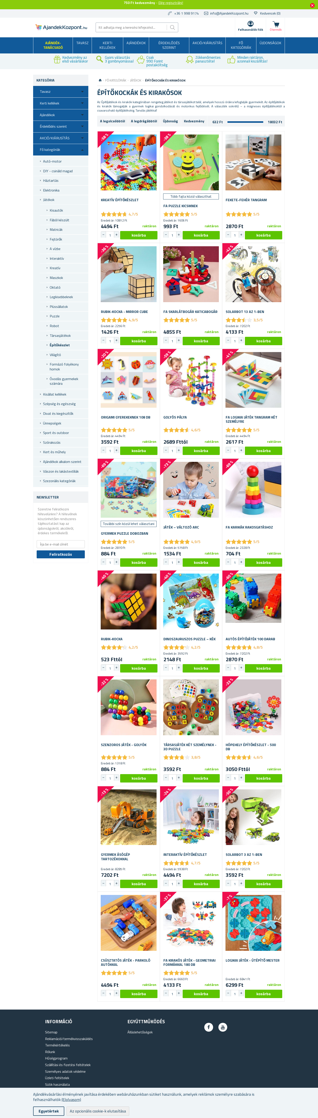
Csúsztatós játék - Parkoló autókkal (125, 962)
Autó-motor (52, 161)
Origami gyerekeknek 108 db (125, 417)
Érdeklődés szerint (169, 45)
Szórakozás (52, 442)
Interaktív (57, 258)
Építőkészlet (60, 345)
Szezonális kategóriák (59, 480)
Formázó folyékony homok (64, 367)
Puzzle (55, 316)
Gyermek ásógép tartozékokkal (115, 857)
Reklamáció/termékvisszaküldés (69, 1038)
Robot (54, 325)
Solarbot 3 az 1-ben (244, 855)
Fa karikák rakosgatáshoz (249, 527)
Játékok (48, 199)
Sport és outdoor (56, 432)
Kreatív (55, 268)
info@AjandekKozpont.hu (229, 13)
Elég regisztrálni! (170, 2)
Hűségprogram (56, 1058)
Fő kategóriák (241, 45)
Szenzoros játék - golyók (123, 745)
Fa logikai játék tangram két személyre (251, 419)
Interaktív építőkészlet (185, 855)
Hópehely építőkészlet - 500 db (251, 747)
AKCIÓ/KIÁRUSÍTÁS (207, 42)
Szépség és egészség (59, 403)
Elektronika (51, 190)
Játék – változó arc (181, 527)
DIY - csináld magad (58, 171)
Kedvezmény (194, 121)
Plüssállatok (59, 306)
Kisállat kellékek (54, 394)
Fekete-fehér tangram (246, 200)
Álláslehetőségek (140, 1032)
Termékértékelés (57, 1045)
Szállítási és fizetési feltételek (68, 1064)
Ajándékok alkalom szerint (62, 461)
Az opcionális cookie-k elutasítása (98, 1111)
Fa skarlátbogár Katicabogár (190, 312)
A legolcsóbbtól (112, 121)
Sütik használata (57, 1084)
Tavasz (82, 42)
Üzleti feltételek (57, 1077)
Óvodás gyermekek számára (64, 381)
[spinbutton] (110, 235)
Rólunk (50, 1051)
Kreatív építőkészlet (120, 200)
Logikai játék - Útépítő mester (253, 960)
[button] (116, 234)
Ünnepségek (52, 423)
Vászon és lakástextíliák (61, 471)
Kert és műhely (54, 452)
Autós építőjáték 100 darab (250, 639)
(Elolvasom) (71, 1100)
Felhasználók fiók (250, 29)
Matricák (56, 229)
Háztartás (51, 180)
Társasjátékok (60, 335)
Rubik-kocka (112, 639)
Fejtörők (56, 239)
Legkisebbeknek (61, 296)
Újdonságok (270, 42)
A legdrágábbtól (144, 121)
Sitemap (51, 1032)
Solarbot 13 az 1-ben (245, 312)
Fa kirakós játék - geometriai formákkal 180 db (189, 962)
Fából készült (59, 220)
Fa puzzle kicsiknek (180, 206)
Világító (55, 354)
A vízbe (55, 248)
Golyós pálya (175, 417)
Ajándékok (136, 42)
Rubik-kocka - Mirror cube (124, 312)
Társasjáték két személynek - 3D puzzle (189, 747)
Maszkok (56, 277)
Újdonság (170, 121)
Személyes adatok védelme (65, 1071)
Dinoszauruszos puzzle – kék (189, 639)
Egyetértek (49, 1111)
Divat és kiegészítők (58, 413)
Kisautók (56, 210)
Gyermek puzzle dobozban (124, 533)
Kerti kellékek (107, 45)
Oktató (55, 287)
